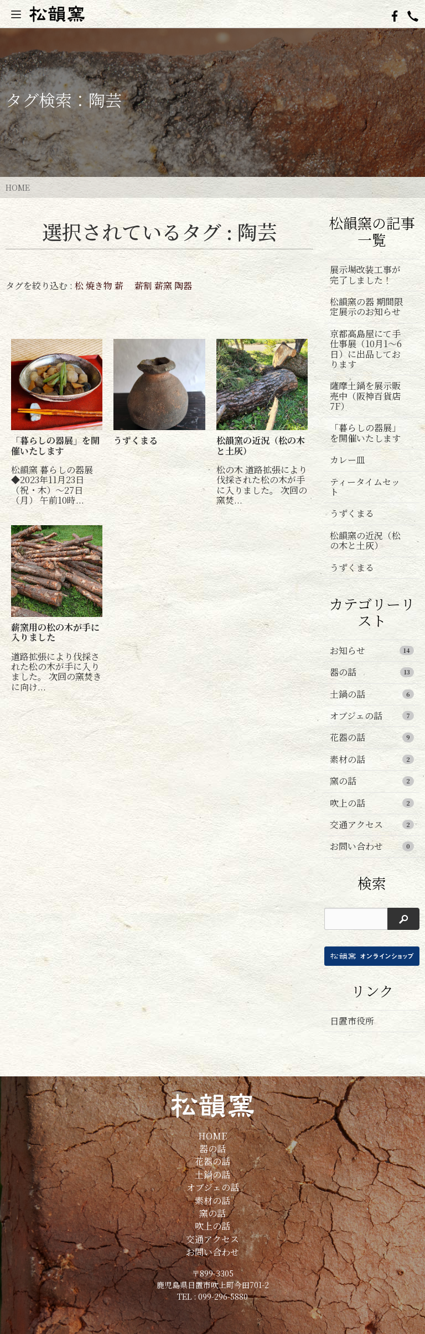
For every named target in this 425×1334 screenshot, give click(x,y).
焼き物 (99, 285)
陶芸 (105, 99)
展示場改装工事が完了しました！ (365, 274)
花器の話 (372, 737)
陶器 (183, 285)
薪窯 (163, 285)
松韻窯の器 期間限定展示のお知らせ (366, 306)
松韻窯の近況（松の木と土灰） (365, 540)
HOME (18, 187)
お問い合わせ (372, 846)
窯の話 (372, 781)
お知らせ (372, 650)
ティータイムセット (365, 486)
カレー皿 (347, 459)
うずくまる (352, 513)
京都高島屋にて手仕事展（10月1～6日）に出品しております (366, 348)
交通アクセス (372, 824)
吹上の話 (372, 803)
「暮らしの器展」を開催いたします (365, 432)
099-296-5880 (223, 1296)
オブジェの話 (372, 715)
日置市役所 (352, 1020)
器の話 (372, 672)
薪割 (143, 285)
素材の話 (372, 759)
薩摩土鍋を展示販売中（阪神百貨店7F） (365, 395)
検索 (371, 883)
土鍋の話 (372, 694)
